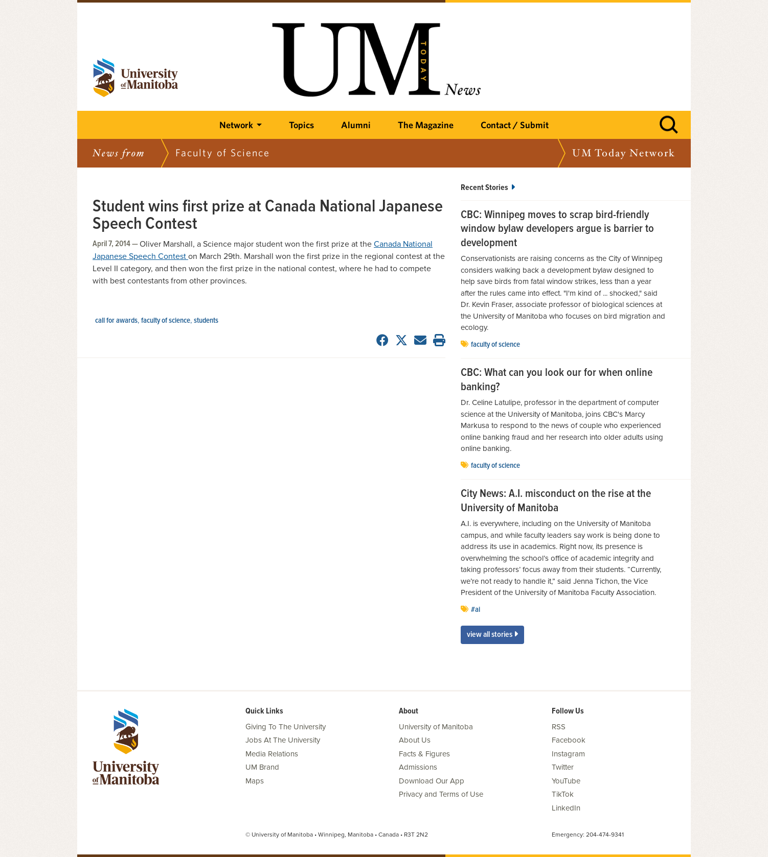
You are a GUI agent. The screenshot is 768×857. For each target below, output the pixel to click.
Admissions (418, 767)
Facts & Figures (424, 753)
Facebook (568, 740)
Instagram (568, 753)
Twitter (563, 767)
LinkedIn (566, 808)
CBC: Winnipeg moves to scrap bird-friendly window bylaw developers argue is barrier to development (557, 229)
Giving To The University (285, 726)
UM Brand (262, 767)
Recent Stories (488, 188)
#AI (475, 610)
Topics (301, 125)
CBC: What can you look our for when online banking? (556, 380)
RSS (559, 726)
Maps (254, 780)
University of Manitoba (436, 726)
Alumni (356, 125)
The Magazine (426, 125)
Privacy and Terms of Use (441, 794)
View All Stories (492, 634)
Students (206, 321)
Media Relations (271, 753)
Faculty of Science (165, 321)
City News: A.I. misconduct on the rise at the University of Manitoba (556, 501)
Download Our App (431, 780)
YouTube (566, 780)
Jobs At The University (282, 740)
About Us (415, 740)
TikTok (563, 794)
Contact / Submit (515, 125)
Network (236, 125)
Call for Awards (116, 321)
